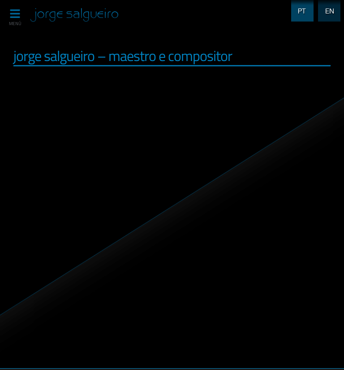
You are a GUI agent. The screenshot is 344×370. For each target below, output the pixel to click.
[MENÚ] (15, 13)
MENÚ (15, 23)
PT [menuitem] (299, 5)
